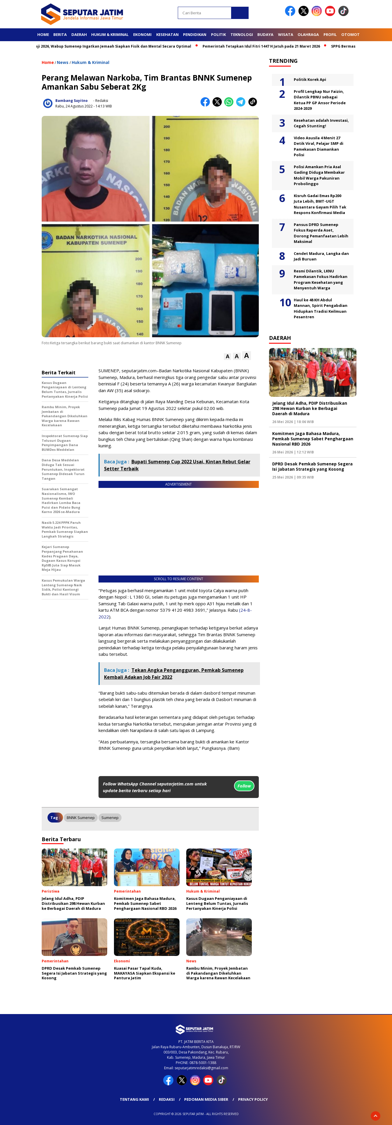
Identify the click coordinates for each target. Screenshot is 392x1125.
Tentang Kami (134, 1099)
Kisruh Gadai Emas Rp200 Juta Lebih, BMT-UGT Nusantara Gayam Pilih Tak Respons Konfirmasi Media (320, 204)
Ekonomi (142, 34)
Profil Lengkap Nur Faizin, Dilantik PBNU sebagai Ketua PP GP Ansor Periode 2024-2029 (320, 100)
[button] (227, 356)
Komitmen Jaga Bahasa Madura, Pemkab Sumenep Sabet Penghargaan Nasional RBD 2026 (312, 439)
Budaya (265, 34)
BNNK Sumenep (81, 817)
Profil (330, 34)
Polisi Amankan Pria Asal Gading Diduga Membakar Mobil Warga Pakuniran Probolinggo (319, 175)
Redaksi (167, 1099)
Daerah (79, 34)
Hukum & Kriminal (110, 34)
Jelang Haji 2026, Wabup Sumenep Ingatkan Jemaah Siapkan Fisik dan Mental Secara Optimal (114, 46)
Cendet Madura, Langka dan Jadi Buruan (321, 256)
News (62, 62)
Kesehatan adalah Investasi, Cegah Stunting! (321, 123)
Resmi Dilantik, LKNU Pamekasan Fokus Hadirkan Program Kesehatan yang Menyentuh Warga (320, 279)
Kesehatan (167, 34)
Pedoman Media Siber (206, 1099)
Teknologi (242, 34)
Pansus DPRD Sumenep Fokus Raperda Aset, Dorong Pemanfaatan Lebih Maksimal (321, 233)
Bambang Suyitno (71, 100)
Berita (60, 34)
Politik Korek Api (310, 79)
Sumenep (110, 817)
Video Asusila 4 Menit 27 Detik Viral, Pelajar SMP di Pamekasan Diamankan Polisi (318, 146)
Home (43, 34)
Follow (244, 786)
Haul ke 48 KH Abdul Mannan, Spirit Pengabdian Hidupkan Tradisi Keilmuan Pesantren (320, 308)
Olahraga (308, 34)
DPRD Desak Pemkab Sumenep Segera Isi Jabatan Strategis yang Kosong (312, 466)
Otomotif (352, 34)
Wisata (285, 34)
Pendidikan (194, 34)
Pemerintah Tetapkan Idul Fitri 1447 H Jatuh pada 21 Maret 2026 (269, 46)
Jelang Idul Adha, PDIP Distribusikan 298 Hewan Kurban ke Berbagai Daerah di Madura (309, 408)
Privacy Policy (253, 1099)
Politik (218, 34)
